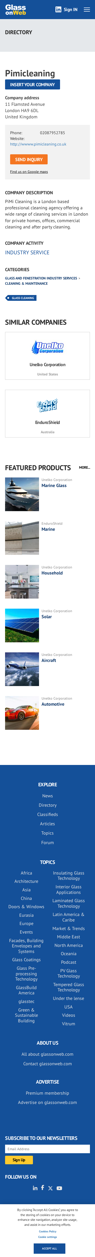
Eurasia (26, 915)
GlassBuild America (26, 990)
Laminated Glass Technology (68, 903)
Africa (26, 873)
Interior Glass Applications (68, 889)
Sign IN (71, 9)
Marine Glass (54, 485)
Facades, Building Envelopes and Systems (26, 946)
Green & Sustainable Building (26, 1015)
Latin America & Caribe (69, 917)
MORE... (84, 467)
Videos (68, 1015)
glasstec (26, 1001)
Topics (47, 833)
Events (26, 932)
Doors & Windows (26, 906)
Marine (48, 529)
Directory (47, 805)
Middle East (68, 937)
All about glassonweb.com (47, 1054)
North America (68, 945)
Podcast (68, 962)
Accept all (49, 1248)
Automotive (53, 704)
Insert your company (32, 84)
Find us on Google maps (29, 171)
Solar (47, 616)
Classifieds (47, 814)
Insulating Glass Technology (68, 875)
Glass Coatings (26, 959)
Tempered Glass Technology (68, 987)
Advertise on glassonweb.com (47, 1102)
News (47, 796)
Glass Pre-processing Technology (26, 973)
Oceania (69, 953)
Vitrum (68, 1024)
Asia (26, 890)
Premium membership (47, 1093)
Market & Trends (68, 928)
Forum (47, 842)
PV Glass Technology (69, 973)
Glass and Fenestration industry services (41, 278)
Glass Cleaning (23, 298)
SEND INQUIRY (29, 159)
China (26, 898)
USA (68, 1007)
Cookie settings (47, 1237)
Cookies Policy (47, 1231)
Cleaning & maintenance (26, 283)
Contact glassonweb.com (47, 1064)
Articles (47, 824)
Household (52, 573)
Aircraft (49, 660)
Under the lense (68, 998)
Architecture (26, 881)
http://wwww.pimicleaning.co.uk (38, 144)
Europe (26, 923)
